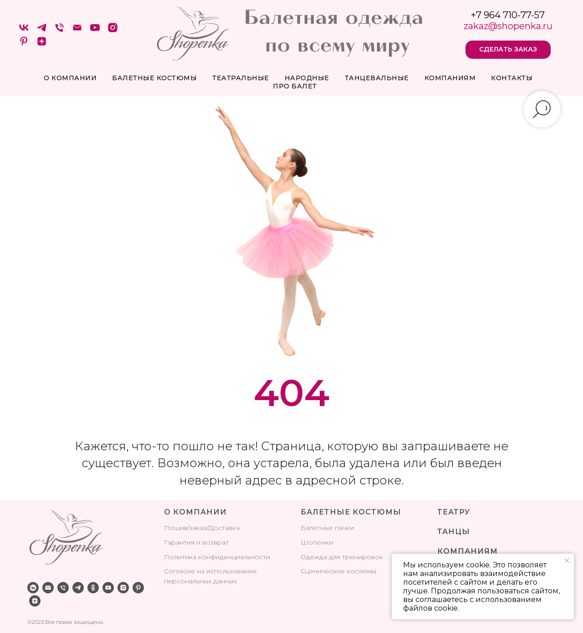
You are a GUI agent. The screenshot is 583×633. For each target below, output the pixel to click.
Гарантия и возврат (196, 542)
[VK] (24, 31)
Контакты (511, 78)
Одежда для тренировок (342, 557)
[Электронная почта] (77, 31)
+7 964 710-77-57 (508, 15)
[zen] (41, 44)
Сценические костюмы (338, 571)
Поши (174, 528)
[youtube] (95, 31)
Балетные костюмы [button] (154, 78)
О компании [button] (70, 78)
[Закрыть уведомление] (567, 560)
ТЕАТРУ (453, 512)
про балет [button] (295, 86)
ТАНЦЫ (453, 531)
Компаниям (450, 78)
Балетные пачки (327, 528)
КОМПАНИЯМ (467, 551)
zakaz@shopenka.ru (508, 26)
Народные (307, 78)
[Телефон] (59, 31)
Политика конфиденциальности (217, 557)
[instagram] (112, 31)
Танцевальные (377, 78)
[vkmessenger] (33, 587)
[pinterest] (24, 44)
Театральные (240, 78)
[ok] (93, 587)
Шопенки (317, 542)
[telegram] (41, 31)
